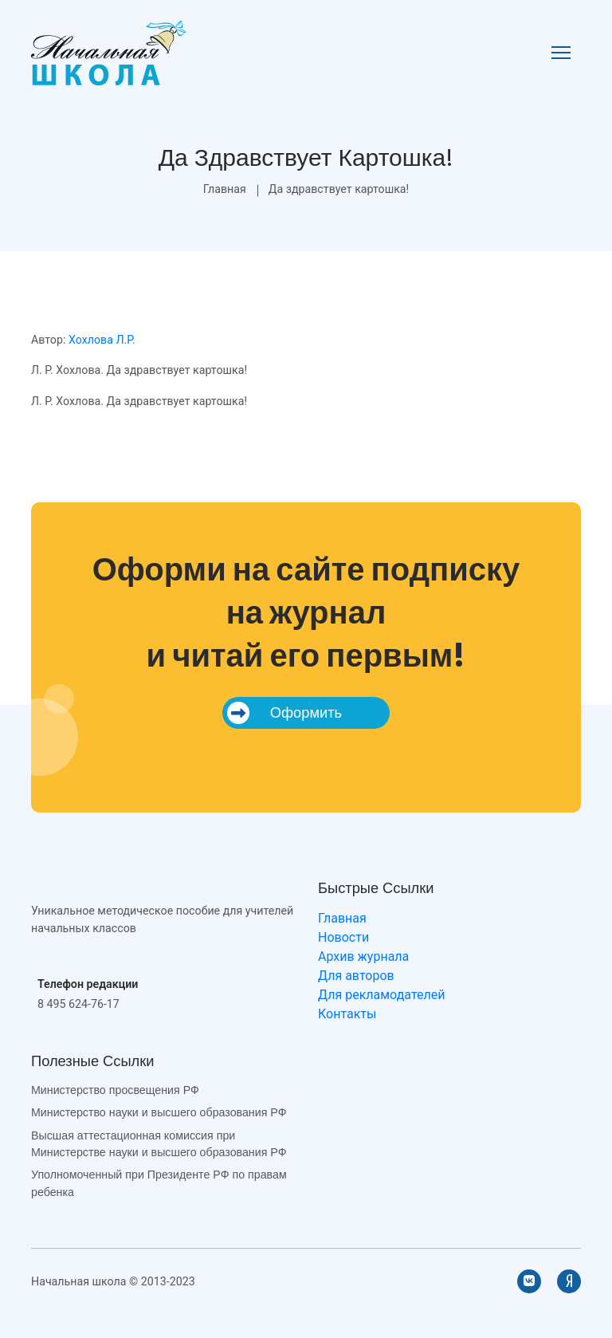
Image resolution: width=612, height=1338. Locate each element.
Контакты (347, 1013)
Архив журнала (363, 956)
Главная (224, 189)
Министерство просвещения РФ (115, 1090)
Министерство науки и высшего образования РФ (158, 1112)
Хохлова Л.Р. (102, 339)
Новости (343, 937)
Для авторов (356, 975)
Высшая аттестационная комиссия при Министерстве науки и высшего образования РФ (158, 1143)
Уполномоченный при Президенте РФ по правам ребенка (159, 1183)
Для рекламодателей (381, 994)
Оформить (284, 713)
